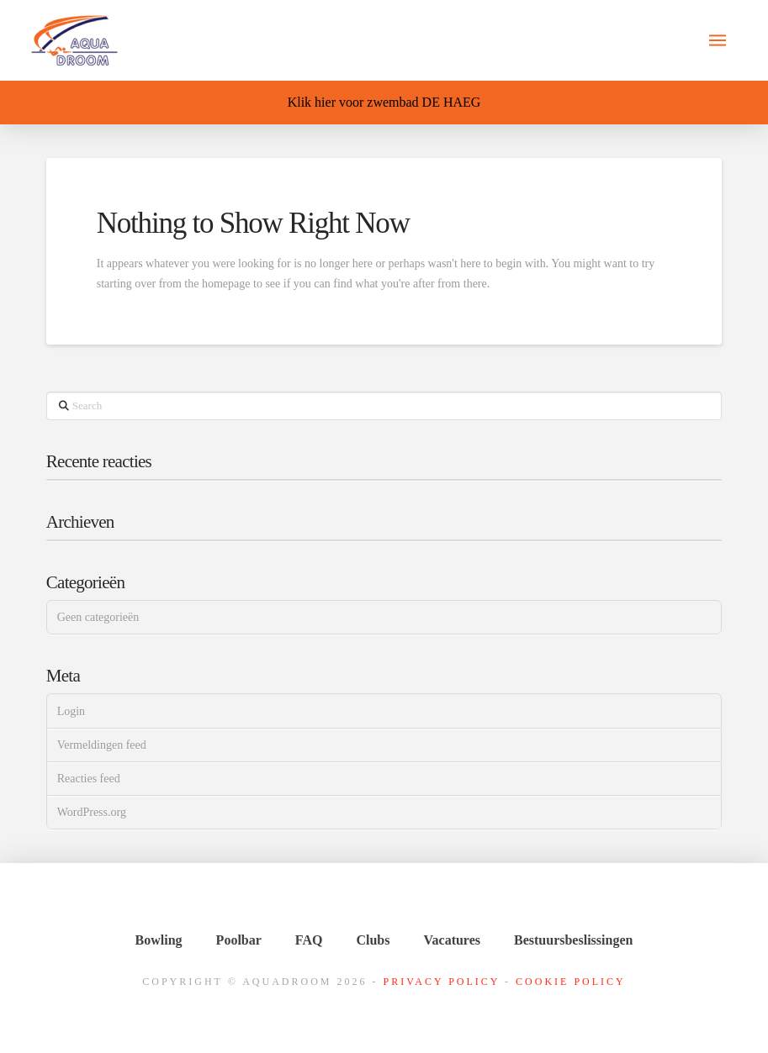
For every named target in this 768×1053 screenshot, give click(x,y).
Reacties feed (88, 778)
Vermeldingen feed (101, 745)
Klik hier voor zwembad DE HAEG (384, 102)
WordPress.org (91, 812)
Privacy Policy (442, 981)
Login (71, 711)
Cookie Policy (571, 981)
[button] (717, 40)
